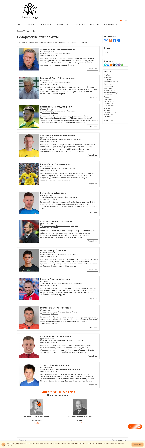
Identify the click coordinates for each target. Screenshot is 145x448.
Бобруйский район (64, 254)
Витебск (72, 168)
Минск (68, 53)
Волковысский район (65, 140)
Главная (20, 31)
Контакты (22, 440)
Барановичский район (63, 369)
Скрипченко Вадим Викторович (56, 221)
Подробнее (92, 69)
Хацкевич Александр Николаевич (57, 49)
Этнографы (108, 117)
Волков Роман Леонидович (54, 193)
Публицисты (109, 101)
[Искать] (124, 52)
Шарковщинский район (64, 283)
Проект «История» (119, 440)
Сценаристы (109, 106)
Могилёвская (110, 24)
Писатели (108, 95)
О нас (72, 440)
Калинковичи (78, 341)
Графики (107, 79)
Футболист (54, 55)
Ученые (107, 108)
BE (126, 20)
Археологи (108, 77)
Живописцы (108, 86)
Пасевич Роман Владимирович (56, 106)
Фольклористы (110, 112)
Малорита (74, 226)
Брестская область (48, 226)
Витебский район (62, 168)
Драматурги (109, 84)
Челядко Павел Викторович (54, 365)
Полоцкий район (62, 197)
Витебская (46, 24)
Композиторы (109, 90)
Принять (137, 445)
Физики (107, 110)
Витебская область (49, 111)
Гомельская (62, 24)
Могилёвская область (49, 254)
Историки (108, 88)
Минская (94, 24)
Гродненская (79, 24)
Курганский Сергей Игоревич (55, 307)
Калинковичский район (65, 341)
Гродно (74, 312)
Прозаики (108, 99)
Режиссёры (108, 104)
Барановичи (76, 369)
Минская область (48, 53)
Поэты (106, 97)
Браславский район (63, 111)
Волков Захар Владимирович (55, 164)
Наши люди (29, 17)
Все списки (108, 120)
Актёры (107, 75)
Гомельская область (49, 341)
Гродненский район (64, 312)
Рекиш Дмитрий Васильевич (55, 250)
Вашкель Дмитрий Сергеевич (55, 279)
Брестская (31, 24)
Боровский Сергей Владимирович (57, 78)
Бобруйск (75, 254)
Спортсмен (46, 55)
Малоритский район (63, 226)
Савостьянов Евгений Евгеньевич (57, 135)
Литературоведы (111, 93)
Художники (108, 114)
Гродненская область (49, 140)
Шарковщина (77, 283)
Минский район (60, 53)
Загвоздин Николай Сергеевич (56, 336)
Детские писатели (111, 82)
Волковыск (77, 140)
